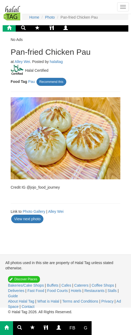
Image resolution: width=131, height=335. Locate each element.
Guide (13, 296)
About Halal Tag (21, 301)
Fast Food (36, 291)
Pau (31, 81)
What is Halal (48, 301)
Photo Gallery (34, 211)
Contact (28, 306)
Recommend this (51, 82)
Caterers (82, 285)
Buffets (53, 285)
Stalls (113, 291)
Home (34, 17)
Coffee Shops (103, 285)
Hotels (77, 291)
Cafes (67, 285)
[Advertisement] (53, 237)
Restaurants (94, 291)
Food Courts (58, 291)
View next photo (27, 219)
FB (72, 327)
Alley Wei (22, 62)
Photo (50, 17)
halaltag (56, 62)
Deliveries (16, 291)
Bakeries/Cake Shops (26, 285)
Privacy (107, 301)
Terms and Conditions (80, 301)
